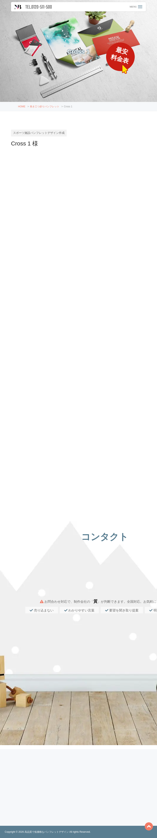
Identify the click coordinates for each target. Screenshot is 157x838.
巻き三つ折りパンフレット (44, 106)
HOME (21, 106)
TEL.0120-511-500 (38, 7)
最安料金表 (120, 55)
